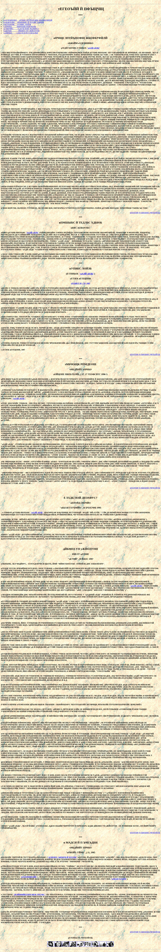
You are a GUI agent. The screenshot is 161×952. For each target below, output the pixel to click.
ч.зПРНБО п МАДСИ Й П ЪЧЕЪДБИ (21, 33)
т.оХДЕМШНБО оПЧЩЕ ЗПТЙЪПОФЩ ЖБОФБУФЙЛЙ (28, 20)
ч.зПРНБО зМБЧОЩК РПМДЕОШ (20, 27)
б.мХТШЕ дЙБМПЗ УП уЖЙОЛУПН (21, 31)
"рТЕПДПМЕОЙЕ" (28, 877)
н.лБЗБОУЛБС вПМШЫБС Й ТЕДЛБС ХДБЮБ (24, 22)
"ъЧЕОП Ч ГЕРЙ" (119, 879)
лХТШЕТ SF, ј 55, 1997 (80, 283)
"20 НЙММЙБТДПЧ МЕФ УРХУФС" (29, 895)
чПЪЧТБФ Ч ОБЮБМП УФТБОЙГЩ (145, 213)
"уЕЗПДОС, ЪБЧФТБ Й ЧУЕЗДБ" (62, 857)
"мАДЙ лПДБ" (93, 48)
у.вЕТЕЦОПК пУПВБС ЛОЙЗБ (17, 24)
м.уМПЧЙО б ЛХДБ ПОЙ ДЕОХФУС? (21, 29)
